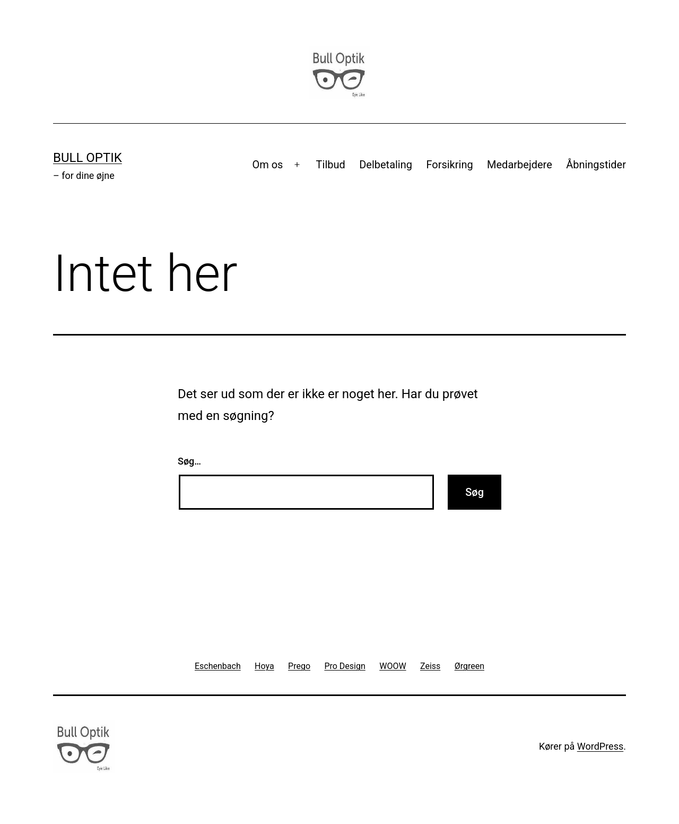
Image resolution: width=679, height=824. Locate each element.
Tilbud (330, 164)
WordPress (600, 746)
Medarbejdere (519, 164)
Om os (267, 164)
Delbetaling (385, 164)
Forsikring (449, 164)
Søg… (189, 461)
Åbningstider (596, 164)
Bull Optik (87, 157)
